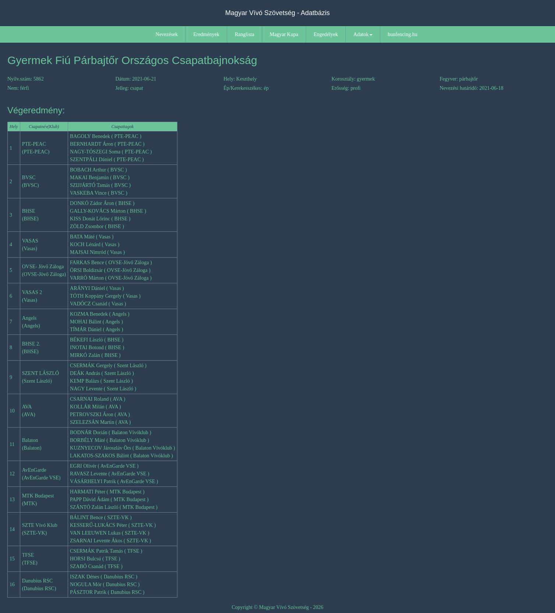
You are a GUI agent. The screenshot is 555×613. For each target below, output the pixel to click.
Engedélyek (326, 34)
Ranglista (244, 34)
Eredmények (206, 34)
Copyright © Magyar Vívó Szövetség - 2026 (277, 607)
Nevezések (167, 34)
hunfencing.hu (402, 34)
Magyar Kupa (284, 34)
